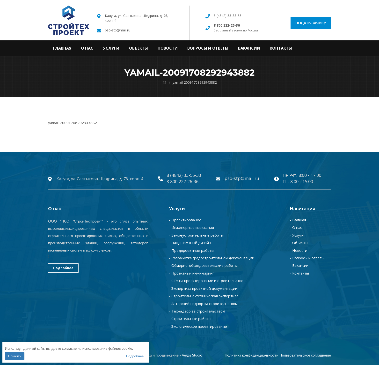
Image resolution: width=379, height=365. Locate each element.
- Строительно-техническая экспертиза (203, 295)
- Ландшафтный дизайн (190, 242)
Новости (168, 48)
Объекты (138, 48)
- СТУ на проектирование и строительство (206, 280)
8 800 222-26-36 (182, 181)
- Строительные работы (190, 318)
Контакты (281, 48)
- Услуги (297, 235)
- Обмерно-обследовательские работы (203, 265)
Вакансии (249, 48)
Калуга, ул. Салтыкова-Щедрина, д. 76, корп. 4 (100, 178)
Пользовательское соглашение (305, 355)
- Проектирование (185, 219)
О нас (87, 48)
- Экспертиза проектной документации (203, 288)
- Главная (298, 219)
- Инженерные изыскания (191, 227)
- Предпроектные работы (191, 250)
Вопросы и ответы (207, 48)
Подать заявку (310, 23)
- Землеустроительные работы (196, 235)
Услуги (111, 48)
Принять (14, 356)
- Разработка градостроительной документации (211, 257)
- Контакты (299, 273)
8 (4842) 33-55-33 (227, 15)
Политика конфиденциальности (251, 355)
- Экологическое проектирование (198, 326)
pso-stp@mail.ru (117, 30)
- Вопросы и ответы (307, 257)
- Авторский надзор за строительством (203, 303)
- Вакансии (299, 265)
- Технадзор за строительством (197, 311)
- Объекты (299, 242)
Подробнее (63, 268)
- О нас (296, 227)
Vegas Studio (192, 355)
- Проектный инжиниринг (191, 273)
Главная (62, 48)
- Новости (298, 250)
